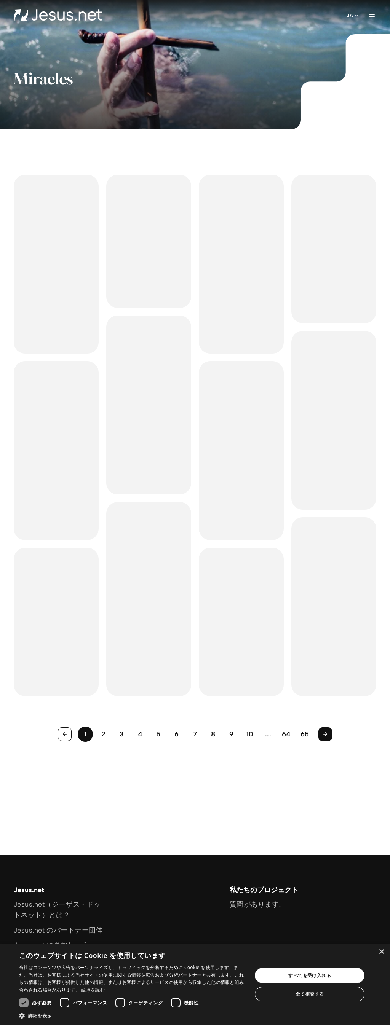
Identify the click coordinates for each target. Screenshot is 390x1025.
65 (304, 734)
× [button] (381, 952)
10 (250, 734)
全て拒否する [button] (310, 994)
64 (286, 734)
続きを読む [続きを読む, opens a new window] (93, 990)
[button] (132, 1015)
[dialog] (195, 984)
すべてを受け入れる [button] (309, 975)
